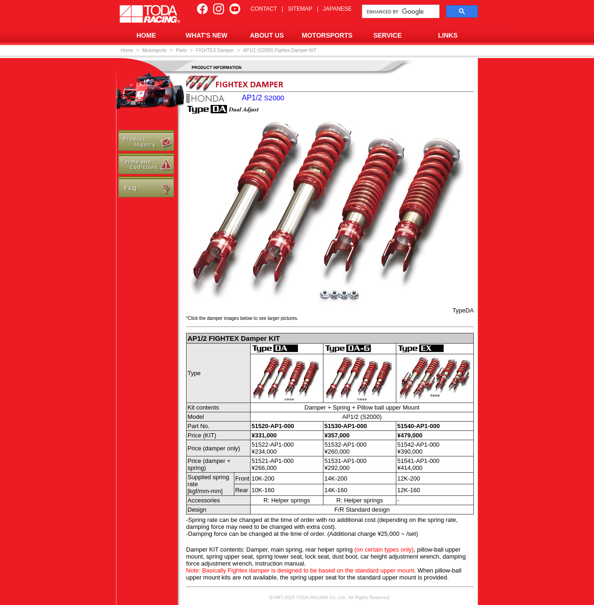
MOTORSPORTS (327, 35)
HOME (146, 35)
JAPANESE (337, 9)
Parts (181, 50)
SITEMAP (300, 9)
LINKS (448, 35)
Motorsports (154, 50)
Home (127, 50)
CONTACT (264, 9)
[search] (400, 11)
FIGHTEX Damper (215, 50)
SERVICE (387, 35)
